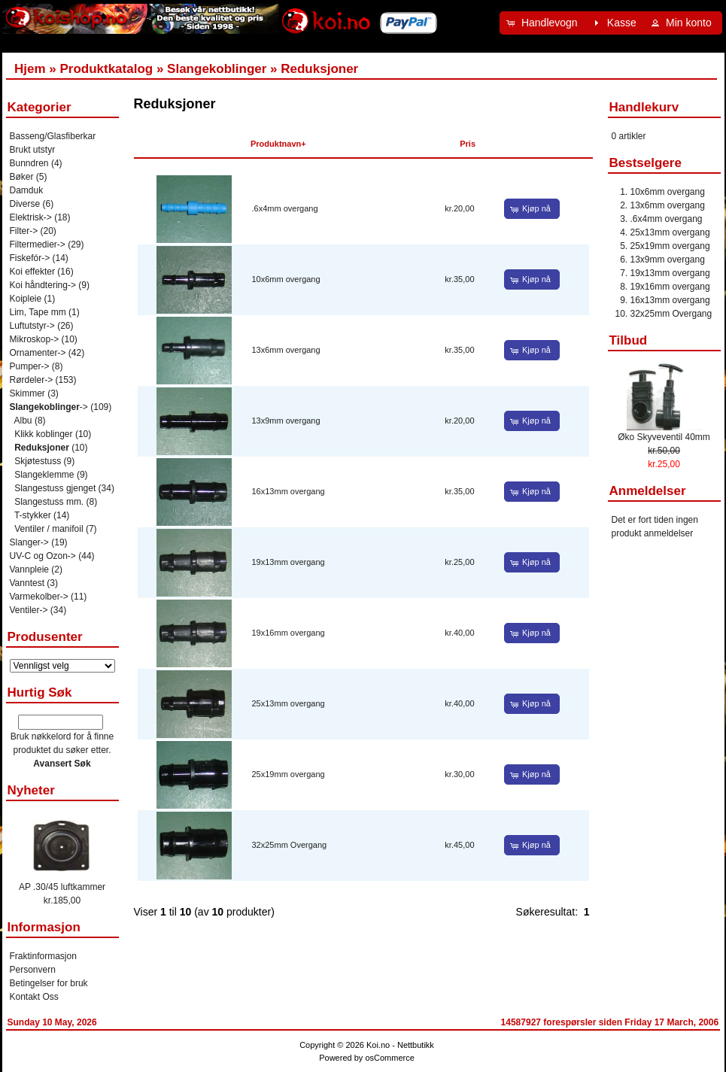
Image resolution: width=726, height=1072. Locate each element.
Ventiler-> (29, 610)
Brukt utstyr (33, 149)
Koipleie (26, 298)
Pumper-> (30, 366)
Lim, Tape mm (38, 312)
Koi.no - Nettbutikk (400, 1044)
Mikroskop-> (34, 339)
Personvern (33, 969)
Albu (23, 420)
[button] (544, 23)
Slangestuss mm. (49, 502)
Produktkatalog (106, 69)
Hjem (30, 69)
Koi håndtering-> (43, 285)
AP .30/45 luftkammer (62, 887)
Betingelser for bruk (49, 983)
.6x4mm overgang (285, 208)
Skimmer (27, 393)
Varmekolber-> (39, 596)
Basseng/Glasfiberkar (53, 136)
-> (49, 407)
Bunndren (29, 163)
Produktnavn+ (278, 143)
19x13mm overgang (288, 561)
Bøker (22, 177)
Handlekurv (644, 107)
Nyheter (31, 790)
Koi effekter (32, 271)
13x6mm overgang (286, 349)
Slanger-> (29, 542)
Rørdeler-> (31, 380)
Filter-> (24, 231)
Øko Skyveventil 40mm (664, 437)
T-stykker (32, 515)
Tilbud (628, 340)
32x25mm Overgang (289, 844)
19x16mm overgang (288, 632)
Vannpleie (30, 569)
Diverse (25, 204)
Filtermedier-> (37, 244)
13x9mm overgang (286, 420)
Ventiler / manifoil (48, 529)
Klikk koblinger (43, 434)
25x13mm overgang (288, 703)
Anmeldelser (647, 491)
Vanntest (27, 583)
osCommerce (389, 1057)
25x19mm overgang (288, 774)
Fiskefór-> (30, 258)
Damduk (27, 190)
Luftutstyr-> (32, 325)
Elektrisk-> (31, 217)
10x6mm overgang (286, 279)
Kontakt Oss (34, 997)
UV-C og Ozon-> (43, 556)
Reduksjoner (319, 69)
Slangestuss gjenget (55, 488)
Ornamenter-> (38, 353)
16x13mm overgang (288, 491)
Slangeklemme (44, 474)
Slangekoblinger (216, 69)
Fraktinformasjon (43, 956)
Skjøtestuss (37, 461)
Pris (467, 143)
